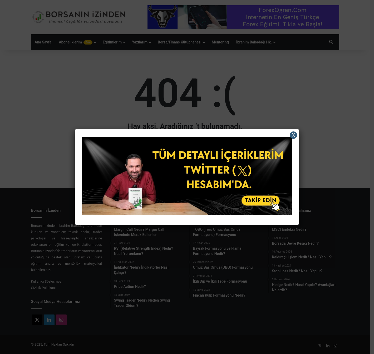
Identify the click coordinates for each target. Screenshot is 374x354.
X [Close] (293, 135)
